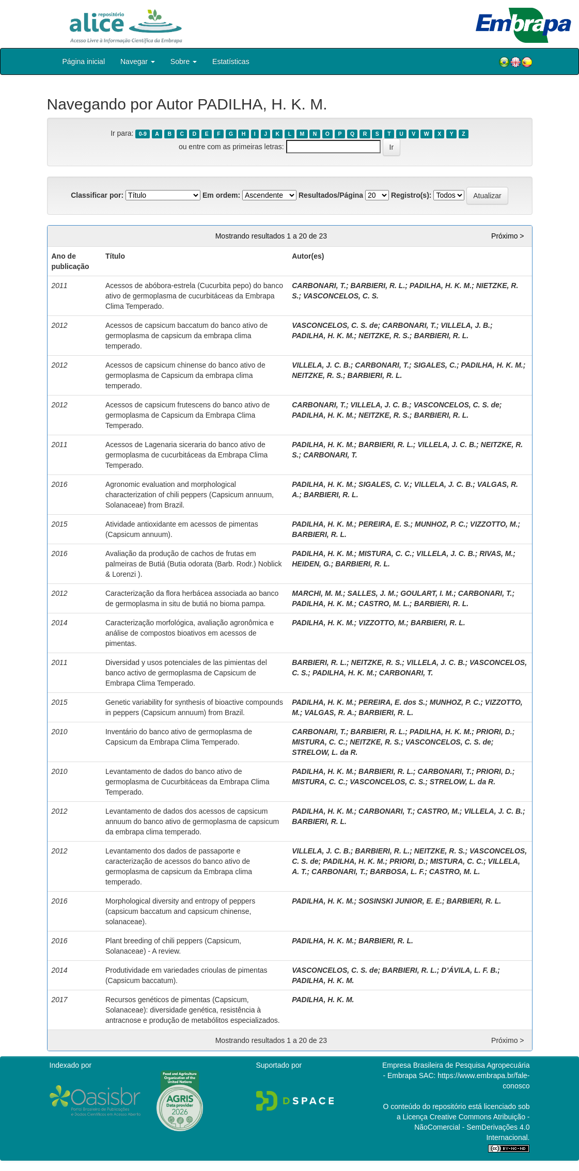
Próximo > (507, 236)
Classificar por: (97, 195)
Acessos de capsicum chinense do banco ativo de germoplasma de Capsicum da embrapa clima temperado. (185, 375)
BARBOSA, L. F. (397, 871)
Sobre (183, 61)
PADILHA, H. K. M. (441, 285)
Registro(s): (411, 195)
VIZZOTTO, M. (494, 524)
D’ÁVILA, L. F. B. (469, 970)
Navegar (137, 61)
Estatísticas (230, 61)
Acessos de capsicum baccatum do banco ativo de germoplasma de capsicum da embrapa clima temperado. (186, 335)
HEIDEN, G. (311, 564)
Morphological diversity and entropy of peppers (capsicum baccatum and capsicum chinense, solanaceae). (180, 911)
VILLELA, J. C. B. (321, 365)
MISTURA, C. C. (385, 553)
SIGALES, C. (435, 365)
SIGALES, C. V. (384, 484)
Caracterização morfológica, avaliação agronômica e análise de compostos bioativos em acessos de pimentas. (189, 633)
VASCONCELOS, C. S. (341, 296)
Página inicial (83, 61)
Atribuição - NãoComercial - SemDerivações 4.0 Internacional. (471, 1127)
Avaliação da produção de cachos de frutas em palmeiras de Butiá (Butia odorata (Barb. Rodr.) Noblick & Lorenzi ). (193, 563)
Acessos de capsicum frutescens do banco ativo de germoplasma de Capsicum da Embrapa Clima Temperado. (187, 415)
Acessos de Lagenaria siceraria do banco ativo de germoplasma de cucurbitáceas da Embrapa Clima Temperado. (186, 454)
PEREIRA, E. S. (384, 524)
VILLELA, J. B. (465, 325)
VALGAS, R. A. (329, 712)
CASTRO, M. (438, 811)
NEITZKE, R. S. (384, 335)
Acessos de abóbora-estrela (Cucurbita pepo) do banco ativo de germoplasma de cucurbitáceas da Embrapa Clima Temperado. (194, 295)
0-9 (143, 134)
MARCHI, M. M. (317, 593)
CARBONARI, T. (319, 285)
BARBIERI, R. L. (378, 285)
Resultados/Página (331, 195)
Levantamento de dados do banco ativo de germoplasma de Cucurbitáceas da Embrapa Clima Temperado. (187, 781)
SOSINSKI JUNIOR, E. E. (400, 901)
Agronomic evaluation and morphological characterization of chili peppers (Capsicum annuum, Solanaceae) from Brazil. (189, 494)
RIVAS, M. (496, 553)
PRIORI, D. (494, 731)
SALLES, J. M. (372, 593)
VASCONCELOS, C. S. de (335, 325)
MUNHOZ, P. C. (440, 524)
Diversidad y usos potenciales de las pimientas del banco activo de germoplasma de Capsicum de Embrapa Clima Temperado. (186, 672)
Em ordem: (221, 195)
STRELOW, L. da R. (324, 752)
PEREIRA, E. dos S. (391, 702)
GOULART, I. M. (426, 593)
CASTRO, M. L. (384, 603)
